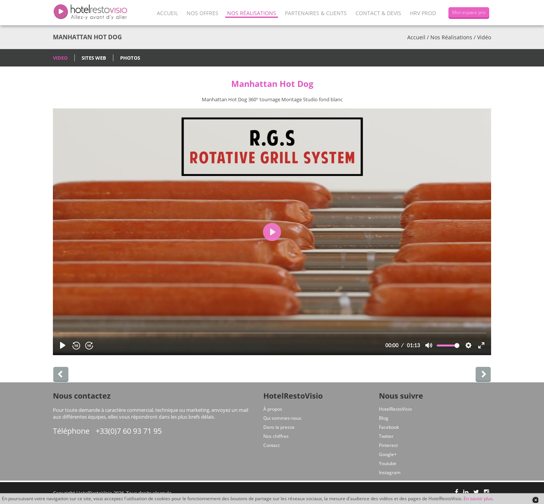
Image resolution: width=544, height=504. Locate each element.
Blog (383, 418)
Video (60, 57)
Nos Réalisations (251, 13)
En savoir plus (478, 498)
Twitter (386, 436)
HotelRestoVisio (395, 409)
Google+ (388, 454)
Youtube (387, 463)
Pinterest (388, 445)
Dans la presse (279, 427)
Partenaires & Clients (316, 13)
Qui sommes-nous (282, 418)
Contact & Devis (378, 13)
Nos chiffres (276, 436)
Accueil (167, 13)
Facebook (389, 427)
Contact (271, 445)
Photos (130, 57)
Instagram (389, 472)
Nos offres (202, 13)
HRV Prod (423, 13)
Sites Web (94, 57)
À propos (272, 409)
